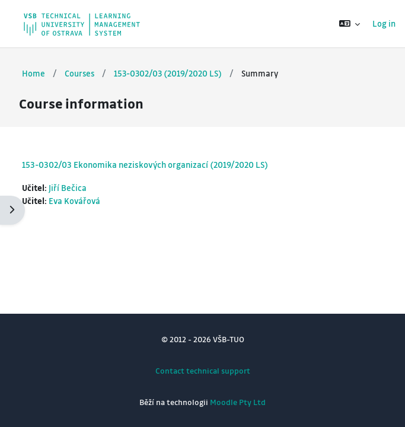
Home (33, 73)
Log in (384, 23)
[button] (349, 23)
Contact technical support (202, 370)
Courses (79, 73)
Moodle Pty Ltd (238, 402)
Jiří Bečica (68, 188)
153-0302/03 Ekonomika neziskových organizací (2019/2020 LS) (145, 164)
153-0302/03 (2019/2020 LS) (168, 73)
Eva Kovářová (74, 201)
